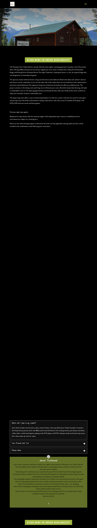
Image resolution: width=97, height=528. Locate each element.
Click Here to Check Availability (48, 59)
